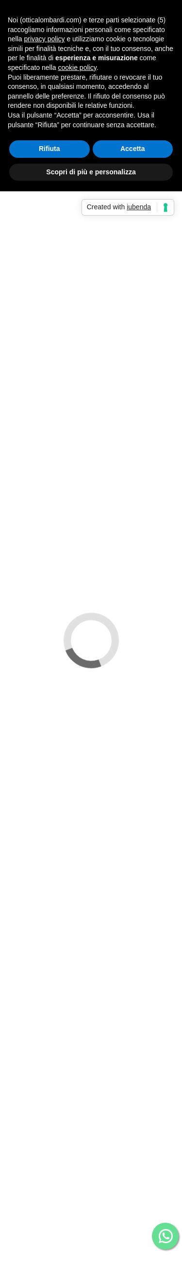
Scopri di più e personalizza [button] (90, 172)
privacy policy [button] (44, 39)
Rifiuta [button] (49, 148)
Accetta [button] (132, 148)
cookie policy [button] (77, 67)
